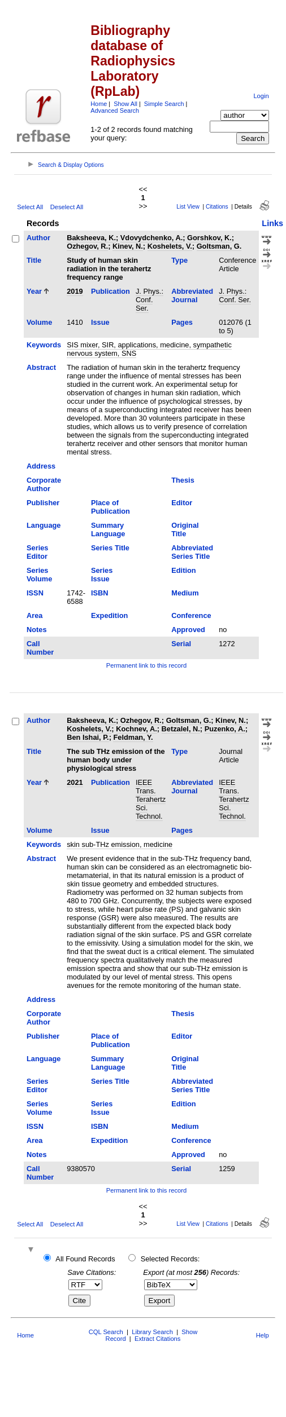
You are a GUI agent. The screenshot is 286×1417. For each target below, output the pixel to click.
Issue (100, 322)
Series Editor (37, 552)
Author (38, 237)
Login (260, 95)
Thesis (182, 480)
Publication (110, 291)
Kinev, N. (127, 246)
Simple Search (164, 103)
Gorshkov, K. (209, 237)
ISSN (35, 593)
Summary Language (108, 529)
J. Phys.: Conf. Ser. (149, 299)
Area (34, 615)
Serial (181, 643)
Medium (184, 593)
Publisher (43, 502)
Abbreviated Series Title (192, 552)
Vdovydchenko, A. (151, 237)
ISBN (100, 593)
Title (34, 260)
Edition (183, 570)
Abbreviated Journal (192, 295)
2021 (75, 782)
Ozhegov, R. (87, 246)
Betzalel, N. (181, 729)
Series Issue (101, 574)
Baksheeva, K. (91, 237)
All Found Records (85, 1259)
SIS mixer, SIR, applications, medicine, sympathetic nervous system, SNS (149, 349)
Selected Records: (170, 1259)
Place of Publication (110, 506)
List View (188, 207)
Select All (30, 207)
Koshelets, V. (170, 246)
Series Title (110, 548)
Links (272, 223)
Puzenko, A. (225, 729)
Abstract (41, 367)
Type (179, 260)
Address (41, 466)
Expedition (109, 615)
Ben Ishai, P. (88, 737)
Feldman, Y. (133, 737)
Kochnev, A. (136, 729)
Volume (39, 322)
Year (34, 291)
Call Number (40, 647)
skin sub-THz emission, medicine (119, 844)
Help (262, 1335)
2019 (75, 291)
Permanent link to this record (146, 665)
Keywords (44, 345)
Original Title (184, 529)
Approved (188, 629)
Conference (191, 615)
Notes (37, 629)
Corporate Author (44, 484)
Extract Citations (157, 1338)
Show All (125, 103)
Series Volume (39, 574)
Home (98, 103)
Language (43, 525)
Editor (181, 502)
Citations (217, 207)
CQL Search (106, 1331)
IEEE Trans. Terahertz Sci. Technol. (151, 799)
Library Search (152, 1331)
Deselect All (66, 207)
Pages (182, 322)
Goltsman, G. (219, 246)
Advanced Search (114, 110)
